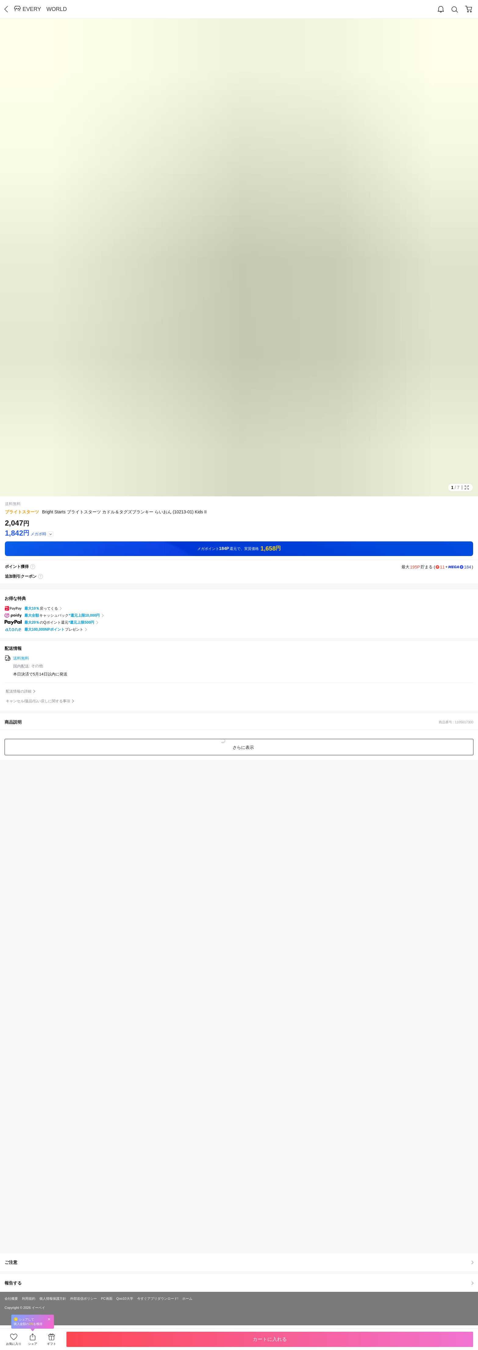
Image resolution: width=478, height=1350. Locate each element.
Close (49, 1319)
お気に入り (13, 1343)
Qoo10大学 (124, 1298)
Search (454, 9)
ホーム (187, 1298)
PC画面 (106, 1298)
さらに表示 (242, 747)
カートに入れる (270, 1339)
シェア (32, 1343)
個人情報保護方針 (52, 1298)
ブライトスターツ (22, 511)
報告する (239, 1283)
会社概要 (11, 1298)
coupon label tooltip (40, 576)
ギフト (51, 1343)
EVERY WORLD (45, 9)
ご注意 (239, 1262)
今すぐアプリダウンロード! (157, 1298)
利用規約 (28, 1298)
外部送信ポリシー (83, 1298)
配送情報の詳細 (18, 691)
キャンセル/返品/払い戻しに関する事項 (38, 701)
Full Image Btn (467, 487)
